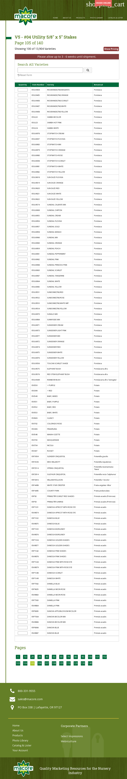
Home (55, 18)
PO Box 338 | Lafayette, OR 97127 (40, 707)
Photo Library (96, 18)
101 (97, 656)
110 (68, 663)
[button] (88, 70)
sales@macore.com (30, 699)
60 (61, 656)
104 (25, 663)
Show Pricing (111, 48)
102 (105, 656)
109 (61, 663)
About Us (67, 18)
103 (18, 663)
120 (76, 663)
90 (83, 656)
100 (90, 656)
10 (25, 656)
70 (68, 656)
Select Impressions (72, 736)
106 (40, 663)
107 (47, 663)
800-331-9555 (26, 691)
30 (39, 656)
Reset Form (25, 75)
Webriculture (68, 741)
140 (90, 663)
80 (75, 656)
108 (54, 663)
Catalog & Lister (115, 18)
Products (80, 18)
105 (32, 663)
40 (47, 656)
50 (54, 656)
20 (32, 656)
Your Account (20, 750)
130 (83, 663)
